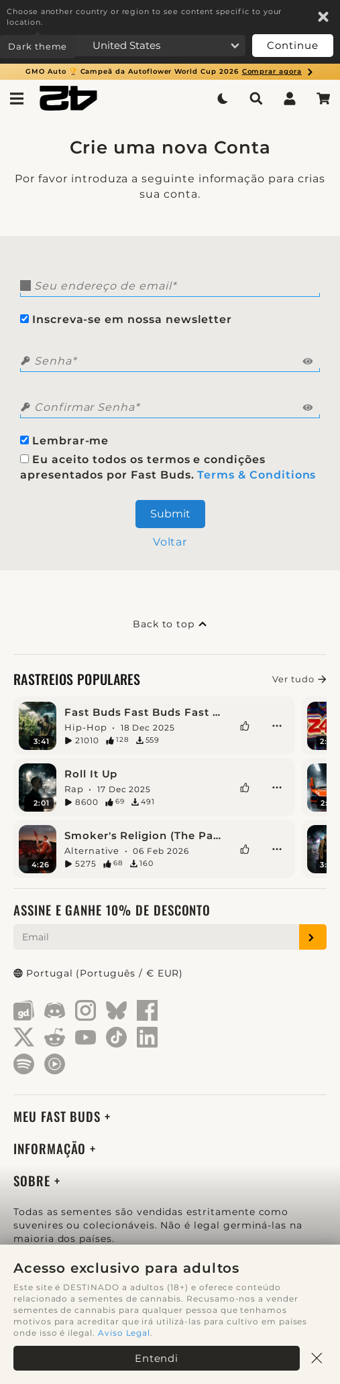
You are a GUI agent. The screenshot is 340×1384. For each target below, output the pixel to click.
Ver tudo (299, 679)
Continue (293, 45)
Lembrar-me (64, 440)
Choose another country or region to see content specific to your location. (144, 17)
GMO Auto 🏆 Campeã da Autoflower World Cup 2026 (170, 71)
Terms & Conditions (256, 474)
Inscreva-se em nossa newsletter (126, 319)
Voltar (170, 542)
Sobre (33, 1180)
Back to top (170, 624)
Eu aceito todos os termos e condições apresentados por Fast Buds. (168, 467)
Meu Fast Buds (59, 1116)
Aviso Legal (124, 1333)
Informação (51, 1148)
